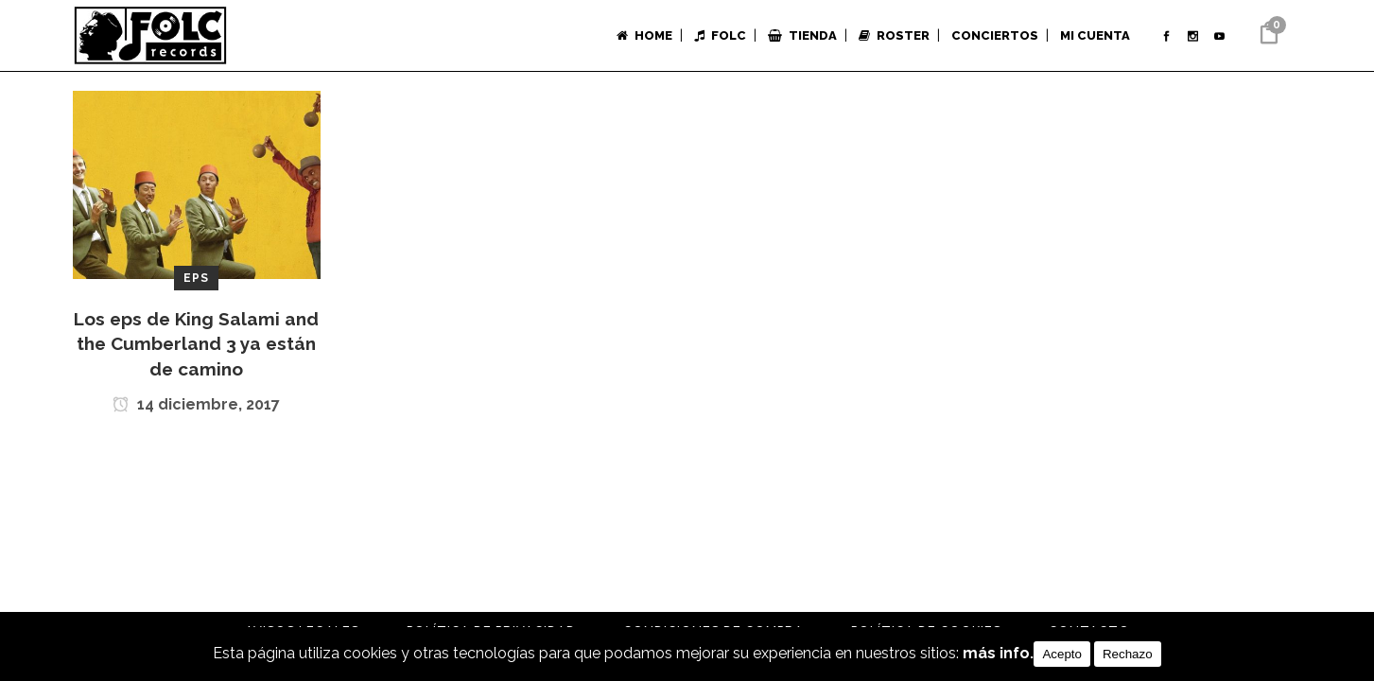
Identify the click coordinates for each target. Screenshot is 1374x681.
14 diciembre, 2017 (196, 406)
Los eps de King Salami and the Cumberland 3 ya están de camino (196, 343)
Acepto (1062, 654)
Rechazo (1128, 654)
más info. (998, 654)
